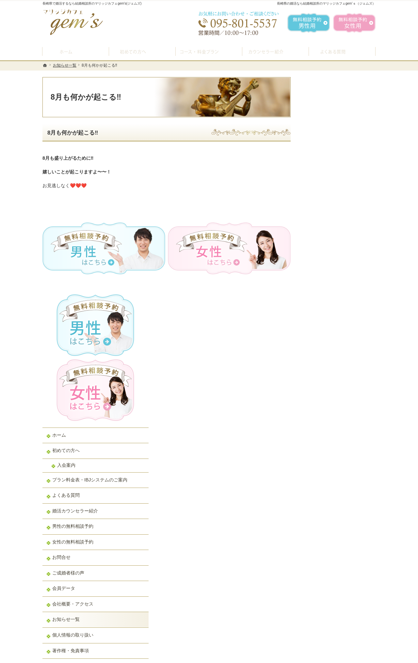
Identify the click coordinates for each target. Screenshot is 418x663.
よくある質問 (320, 283)
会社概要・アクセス (327, 392)
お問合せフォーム (330, 630)
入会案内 (321, 248)
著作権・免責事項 (325, 439)
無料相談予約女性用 (354, 23)
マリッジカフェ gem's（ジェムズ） (132, 656)
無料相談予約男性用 (308, 23)
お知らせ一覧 (320, 408)
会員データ (318, 377)
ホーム (314, 217)
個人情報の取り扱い (327, 423)
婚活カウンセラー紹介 (330, 299)
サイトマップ (320, 454)
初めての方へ (320, 233)
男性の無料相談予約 (327, 314)
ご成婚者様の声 (323, 361)
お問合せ (316, 345)
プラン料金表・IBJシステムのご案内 (337, 265)
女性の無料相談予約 (327, 330)
